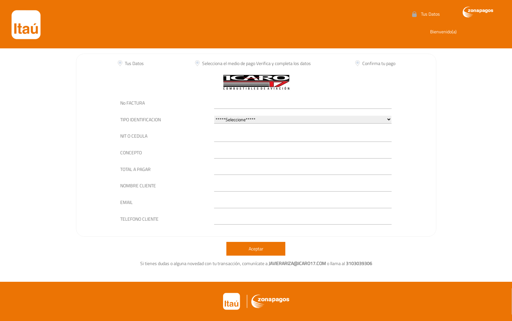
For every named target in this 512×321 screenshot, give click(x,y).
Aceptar (256, 248)
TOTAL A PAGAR (135, 169)
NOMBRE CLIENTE (138, 185)
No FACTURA (132, 102)
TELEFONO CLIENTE (139, 218)
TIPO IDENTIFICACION (140, 119)
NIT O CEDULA (133, 135)
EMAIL (126, 202)
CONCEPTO (131, 152)
